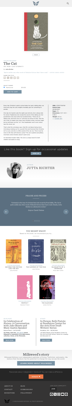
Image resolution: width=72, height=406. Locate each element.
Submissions (27, 389)
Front (36, 54)
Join (53, 389)
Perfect (24, 303)
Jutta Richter (9, 69)
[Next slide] (65, 211)
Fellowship (26, 393)
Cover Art (58, 118)
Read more (10, 340)
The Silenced (47, 303)
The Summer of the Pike (36, 267)
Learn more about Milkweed (36, 363)
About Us (8, 386)
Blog (23, 386)
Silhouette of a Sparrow (58, 267)
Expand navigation (4, 3)
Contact (8, 389)
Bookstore (9, 393)
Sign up (36, 153)
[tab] (33, 221)
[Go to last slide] (6, 211)
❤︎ (36, 377)
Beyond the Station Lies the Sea (13, 267)
